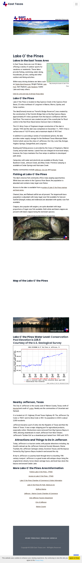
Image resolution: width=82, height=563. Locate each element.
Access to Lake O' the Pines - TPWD (41, 476)
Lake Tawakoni (32, 87)
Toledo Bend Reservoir (23, 84)
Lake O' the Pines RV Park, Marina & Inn (41, 485)
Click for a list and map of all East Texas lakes (28, 94)
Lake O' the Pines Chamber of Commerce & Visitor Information (41, 480)
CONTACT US (53, 538)
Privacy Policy (39, 560)
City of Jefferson (41, 502)
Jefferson (38, 170)
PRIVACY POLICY (35, 538)
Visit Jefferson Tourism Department (41, 498)
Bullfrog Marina (41, 489)
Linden (31, 408)
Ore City (44, 170)
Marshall (16, 408)
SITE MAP (27, 538)
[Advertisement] (41, 45)
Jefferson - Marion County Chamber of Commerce (41, 493)
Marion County (41, 506)
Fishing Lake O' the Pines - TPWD (41, 472)
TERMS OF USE (45, 538)
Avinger (53, 170)
